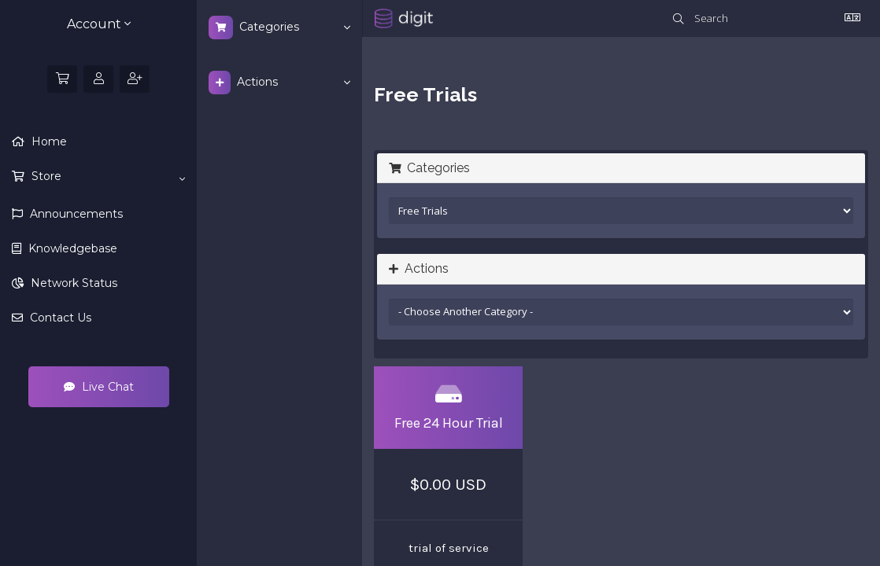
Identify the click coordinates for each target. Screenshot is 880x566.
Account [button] (99, 24)
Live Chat (99, 387)
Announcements (75, 214)
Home (47, 141)
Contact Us (59, 318)
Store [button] (106, 177)
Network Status (72, 283)
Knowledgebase (71, 248)
